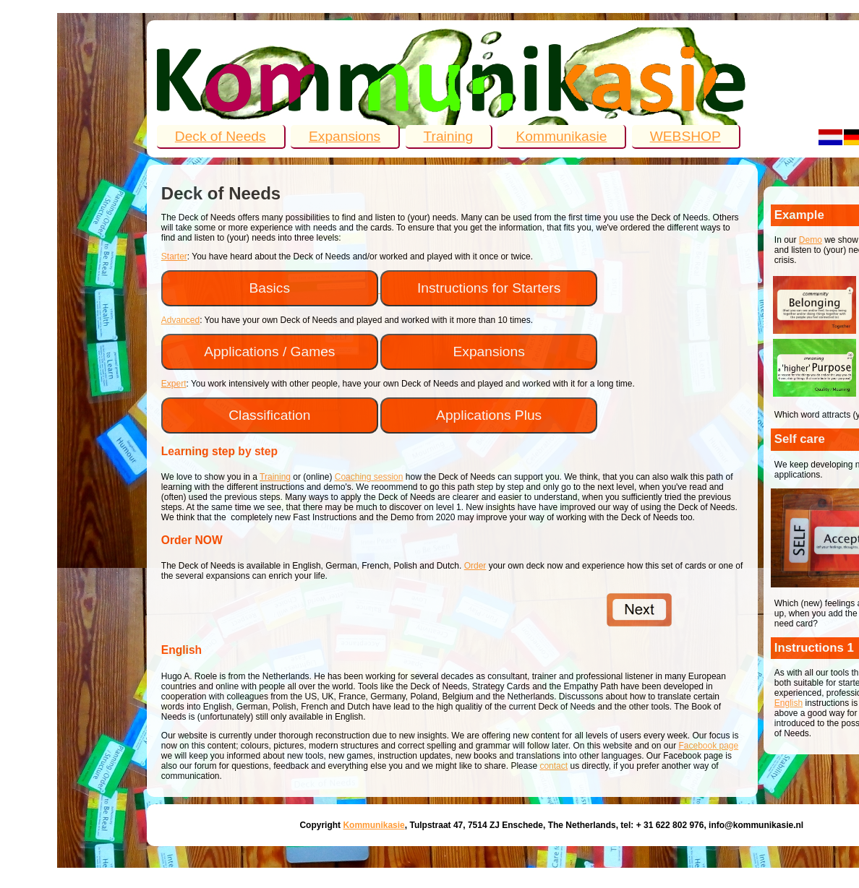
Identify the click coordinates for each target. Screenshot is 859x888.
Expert (174, 384)
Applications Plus (489, 415)
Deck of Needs (220, 136)
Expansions (344, 136)
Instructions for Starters (488, 288)
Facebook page (708, 746)
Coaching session (369, 477)
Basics (270, 288)
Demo (810, 240)
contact (553, 766)
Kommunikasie (561, 136)
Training (449, 136)
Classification (269, 415)
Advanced (180, 320)
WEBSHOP (685, 136)
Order (475, 566)
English (788, 703)
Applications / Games (269, 351)
